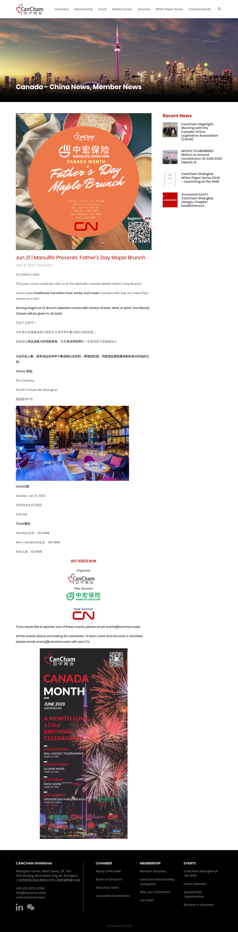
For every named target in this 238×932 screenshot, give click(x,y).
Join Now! (147, 900)
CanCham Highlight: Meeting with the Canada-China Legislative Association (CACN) (199, 132)
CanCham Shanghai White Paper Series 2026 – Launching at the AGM (200, 178)
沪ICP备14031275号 (119, 926)
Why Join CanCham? (155, 892)
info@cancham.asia (31, 893)
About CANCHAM (108, 871)
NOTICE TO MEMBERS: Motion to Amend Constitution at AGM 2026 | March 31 (201, 157)
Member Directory (153, 871)
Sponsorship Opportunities (194, 894)
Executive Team (107, 887)
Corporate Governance (113, 896)
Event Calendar (195, 884)
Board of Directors (109, 879)
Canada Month (200, 9)
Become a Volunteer (199, 905)
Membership (83, 9)
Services (144, 9)
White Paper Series (169, 9)
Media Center (122, 9)
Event (103, 9)
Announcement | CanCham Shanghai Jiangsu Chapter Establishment (197, 200)
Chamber (62, 9)
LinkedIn (19, 907)
